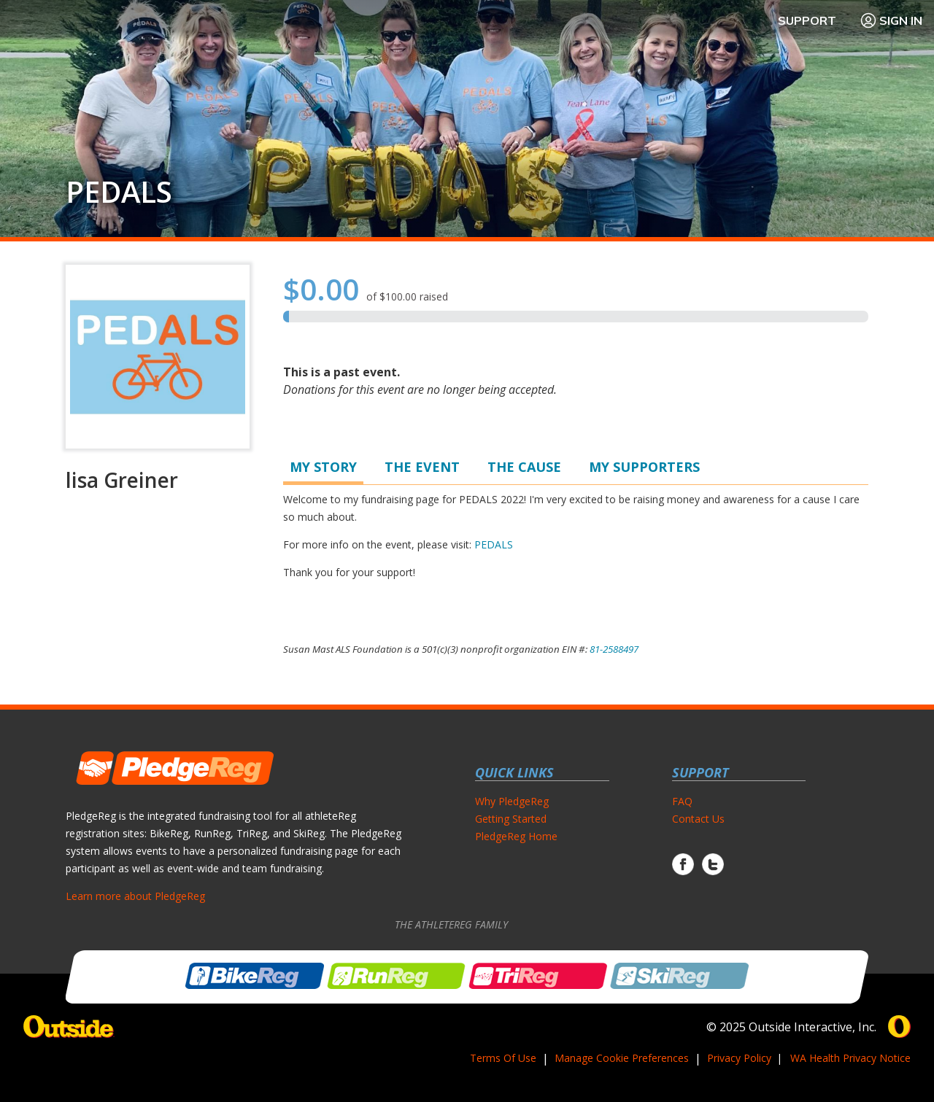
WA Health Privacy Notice (850, 1058)
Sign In (891, 20)
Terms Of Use (503, 1058)
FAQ (682, 801)
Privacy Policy (739, 1058)
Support (807, 20)
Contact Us (698, 819)
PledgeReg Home (516, 836)
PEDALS (119, 192)
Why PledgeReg (512, 801)
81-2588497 (614, 649)
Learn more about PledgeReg (135, 896)
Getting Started (511, 819)
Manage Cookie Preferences (622, 1058)
